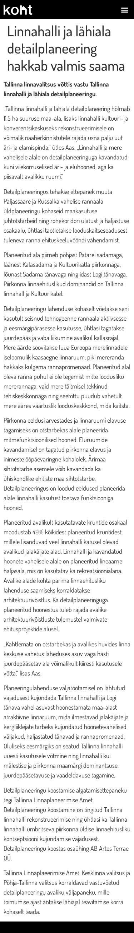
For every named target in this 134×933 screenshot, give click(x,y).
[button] (124, 9)
